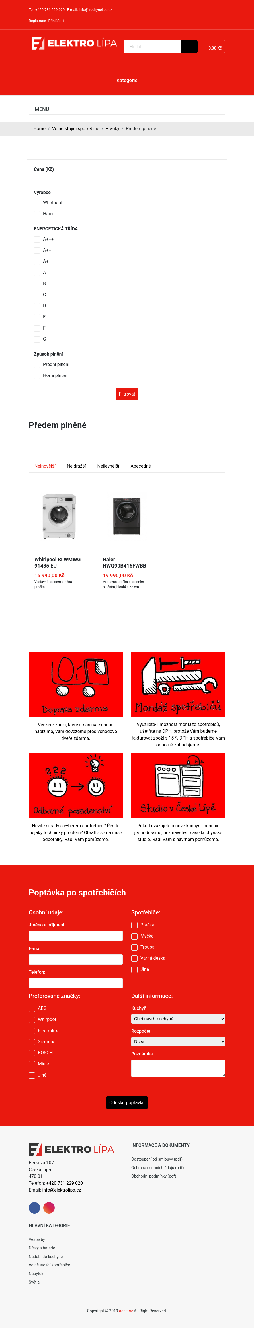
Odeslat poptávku (127, 1102)
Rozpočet (140, 1031)
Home (39, 128)
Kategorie (126, 80)
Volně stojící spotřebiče (75, 128)
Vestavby (37, 1239)
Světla (34, 1282)
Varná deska (152, 958)
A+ (46, 261)
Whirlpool (52, 202)
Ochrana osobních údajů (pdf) (157, 1167)
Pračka (147, 925)
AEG (42, 1008)
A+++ (48, 239)
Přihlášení (56, 21)
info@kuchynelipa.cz (95, 9)
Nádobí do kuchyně (46, 1256)
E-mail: (36, 948)
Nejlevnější (108, 466)
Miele (43, 1064)
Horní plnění (55, 375)
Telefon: (37, 972)
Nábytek (36, 1273)
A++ (47, 250)
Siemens (46, 1041)
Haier (48, 213)
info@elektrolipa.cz (61, 1190)
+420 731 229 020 (50, 9)
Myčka (147, 936)
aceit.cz (126, 1311)
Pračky (112, 128)
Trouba (147, 947)
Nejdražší (76, 466)
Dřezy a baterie (42, 1248)
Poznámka (142, 1054)
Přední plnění (56, 364)
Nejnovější (45, 466)
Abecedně (141, 466)
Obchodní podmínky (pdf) (153, 1176)
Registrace (37, 21)
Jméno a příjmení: (47, 925)
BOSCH (45, 1052)
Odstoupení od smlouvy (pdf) (157, 1159)
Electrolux (48, 1030)
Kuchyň (138, 1008)
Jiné (144, 969)
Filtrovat (127, 394)
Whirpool (47, 1019)
